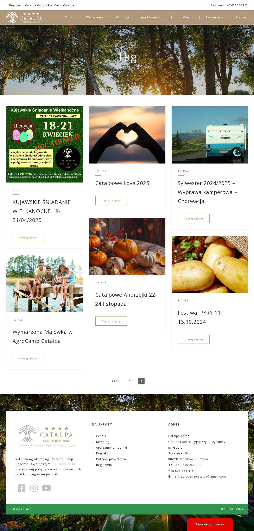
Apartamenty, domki (111, 447)
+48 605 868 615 (181, 471)
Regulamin (104, 465)
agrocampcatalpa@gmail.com (203, 476)
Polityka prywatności (112, 459)
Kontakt (242, 17)
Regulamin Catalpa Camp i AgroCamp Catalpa (41, 5)
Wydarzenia (95, 17)
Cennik (188, 17)
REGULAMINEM (63, 464)
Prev (115, 381)
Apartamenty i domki (156, 17)
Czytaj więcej (28, 237)
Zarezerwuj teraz (210, 524)
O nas (69, 17)
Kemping (122, 17)
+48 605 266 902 (188, 465)
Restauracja (214, 17)
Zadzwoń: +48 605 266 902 (229, 5)
